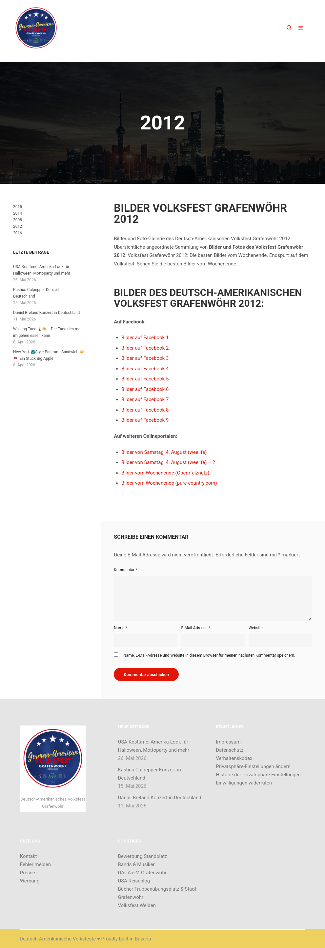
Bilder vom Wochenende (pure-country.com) (169, 483)
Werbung (30, 881)
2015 (17, 206)
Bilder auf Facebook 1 (145, 337)
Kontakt (28, 856)
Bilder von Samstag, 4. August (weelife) (164, 452)
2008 (17, 220)
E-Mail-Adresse (195, 628)
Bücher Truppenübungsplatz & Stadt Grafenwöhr (157, 893)
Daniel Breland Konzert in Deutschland (46, 312)
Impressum (228, 742)
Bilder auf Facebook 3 (145, 358)
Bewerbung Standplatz (142, 856)
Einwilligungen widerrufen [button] (244, 783)
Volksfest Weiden (137, 905)
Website (256, 628)
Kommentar (125, 570)
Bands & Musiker (136, 864)
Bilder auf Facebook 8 (145, 410)
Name (120, 628)
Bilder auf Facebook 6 (145, 389)
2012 (17, 226)
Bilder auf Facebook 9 (145, 420)
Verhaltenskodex (234, 758)
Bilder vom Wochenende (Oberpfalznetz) (165, 473)
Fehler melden (35, 864)
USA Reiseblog (134, 881)
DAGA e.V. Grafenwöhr (142, 873)
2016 (17, 233)
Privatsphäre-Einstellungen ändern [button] (253, 766)
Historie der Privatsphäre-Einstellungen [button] (258, 775)
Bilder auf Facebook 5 (145, 379)
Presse (27, 873)
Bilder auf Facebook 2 (145, 348)
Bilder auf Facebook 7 (145, 399)
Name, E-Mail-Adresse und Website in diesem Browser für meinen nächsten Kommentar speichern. (209, 655)
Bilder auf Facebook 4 (145, 369)
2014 (17, 213)
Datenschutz (229, 750)
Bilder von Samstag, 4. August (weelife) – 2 (168, 462)
